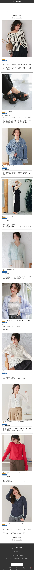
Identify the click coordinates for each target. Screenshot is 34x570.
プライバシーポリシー (9, 558)
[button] (21, 17)
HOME (2, 11)
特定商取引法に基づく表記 (19, 558)
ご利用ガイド (13, 555)
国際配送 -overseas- (20, 555)
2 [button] (14, 17)
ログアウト (26, 558)
